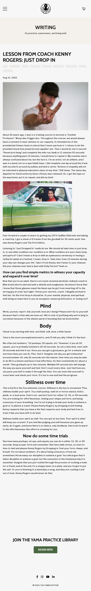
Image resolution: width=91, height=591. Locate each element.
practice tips (71, 66)
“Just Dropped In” (25, 248)
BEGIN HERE (45, 549)
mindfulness (58, 66)
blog (5, 66)
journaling (47, 66)
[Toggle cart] (84, 9)
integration (35, 66)
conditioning (14, 66)
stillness (82, 66)
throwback (8, 71)
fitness (25, 66)
